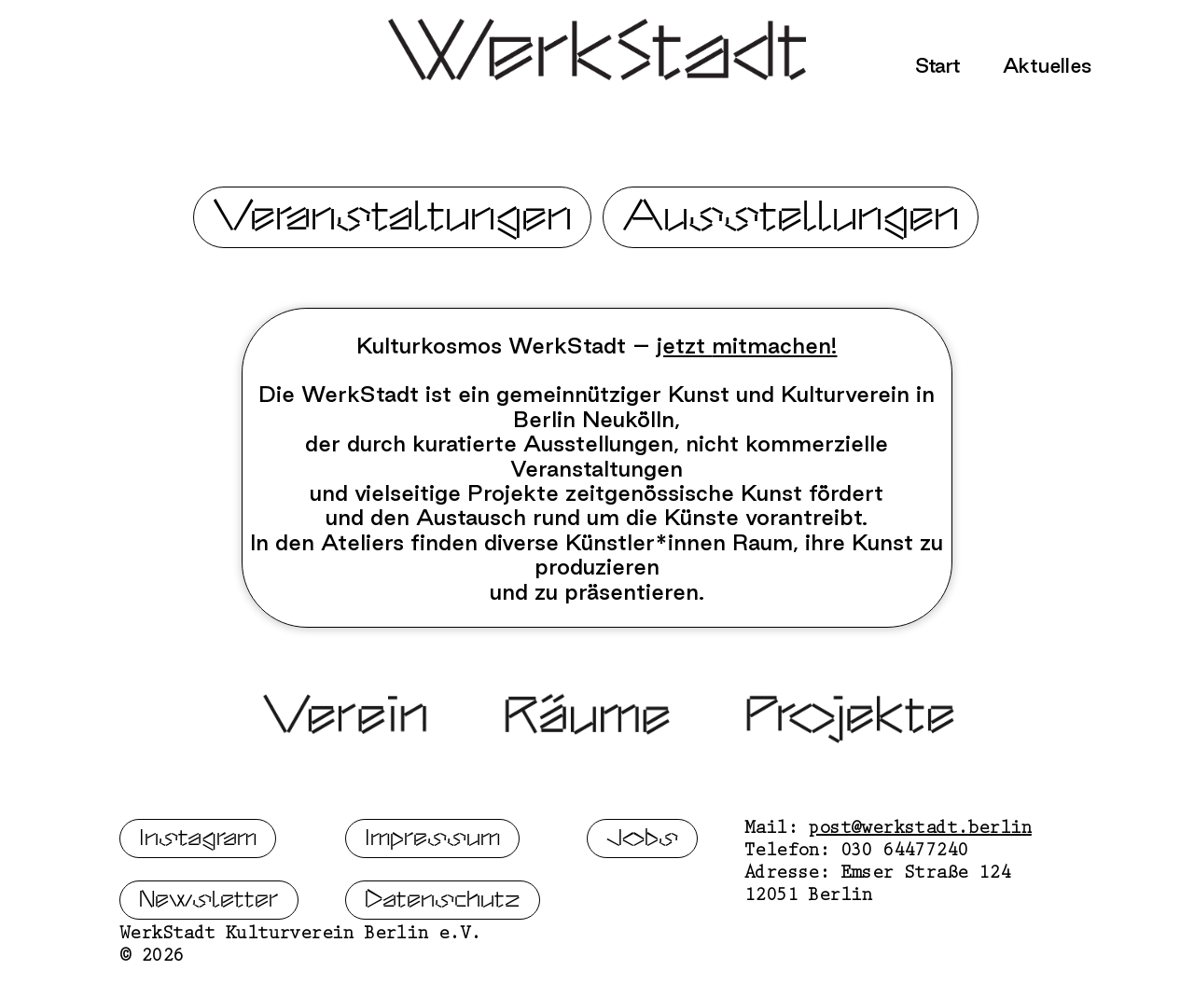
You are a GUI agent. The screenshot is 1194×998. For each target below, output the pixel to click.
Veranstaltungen (392, 217)
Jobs (642, 900)
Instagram (198, 900)
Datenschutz (443, 962)
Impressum (432, 900)
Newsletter (209, 962)
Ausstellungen (790, 217)
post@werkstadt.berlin (919, 892)
